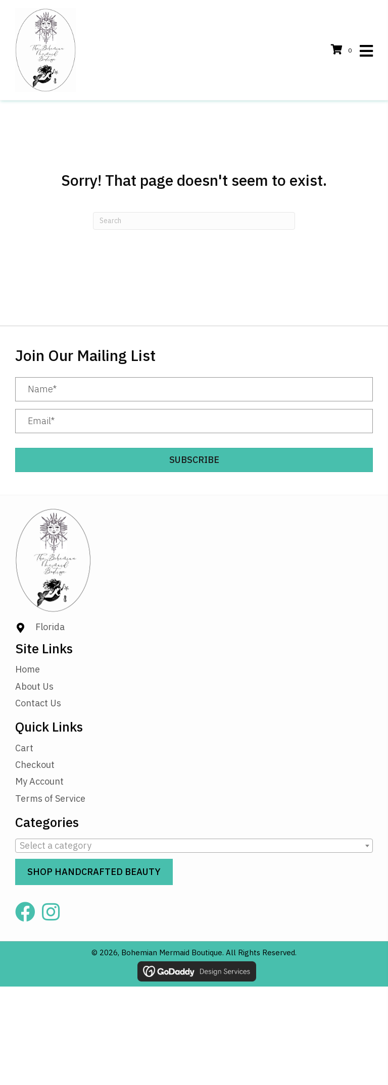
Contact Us (38, 703)
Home (27, 669)
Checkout (35, 764)
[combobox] (194, 846)
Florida (50, 627)
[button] (194, 460)
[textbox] (194, 845)
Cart (24, 748)
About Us (34, 686)
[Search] (194, 221)
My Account (39, 781)
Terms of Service (50, 798)
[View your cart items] (343, 50)
